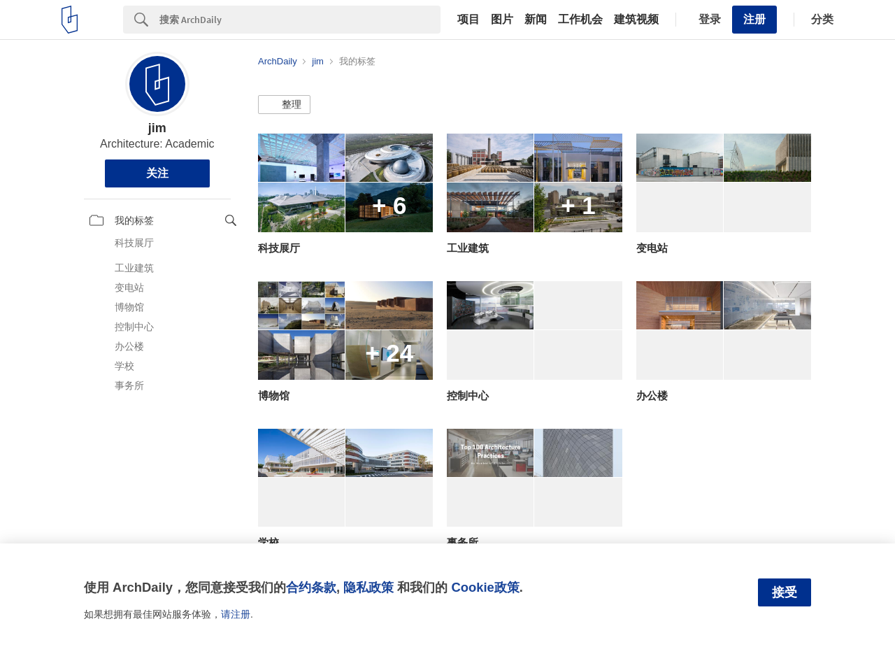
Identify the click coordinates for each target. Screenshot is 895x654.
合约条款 (311, 587)
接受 (784, 592)
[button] (284, 105)
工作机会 (580, 19)
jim (157, 128)
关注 (157, 173)
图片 (502, 19)
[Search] (300, 20)
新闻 (535, 19)
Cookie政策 (485, 587)
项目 (468, 19)
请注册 (235, 614)
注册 (754, 19)
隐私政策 (368, 587)
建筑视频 (636, 19)
